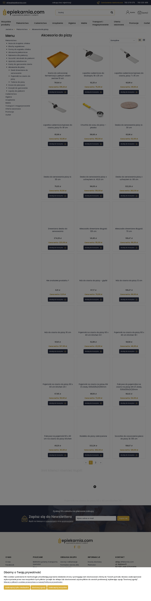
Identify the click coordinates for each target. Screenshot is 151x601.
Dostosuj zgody (38, 587)
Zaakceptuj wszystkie (57, 587)
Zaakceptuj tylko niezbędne (17, 587)
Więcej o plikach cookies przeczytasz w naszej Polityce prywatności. (33, 582)
